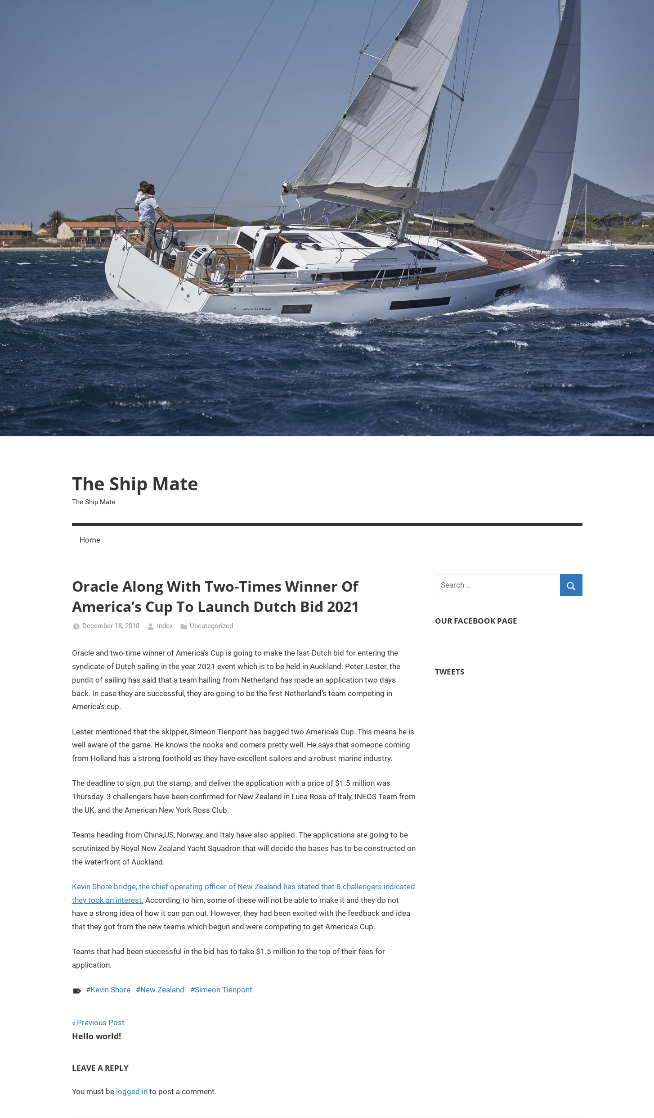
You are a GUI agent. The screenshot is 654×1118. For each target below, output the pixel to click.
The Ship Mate (135, 483)
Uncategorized (211, 626)
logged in (132, 1091)
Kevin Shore (110, 989)
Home (90, 539)
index (165, 626)
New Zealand (162, 989)
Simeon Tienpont (223, 989)
